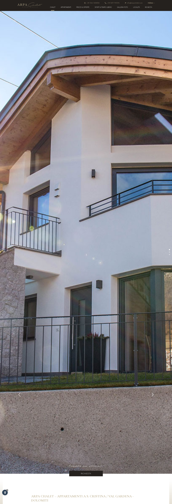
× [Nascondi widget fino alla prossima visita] (7, 490)
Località (136, 7)
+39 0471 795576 (112, 3)
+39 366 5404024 (91, 3)
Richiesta (148, 7)
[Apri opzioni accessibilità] (5, 492)
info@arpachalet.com (133, 3)
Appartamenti (66, 7)
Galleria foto (122, 7)
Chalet (52, 7)
